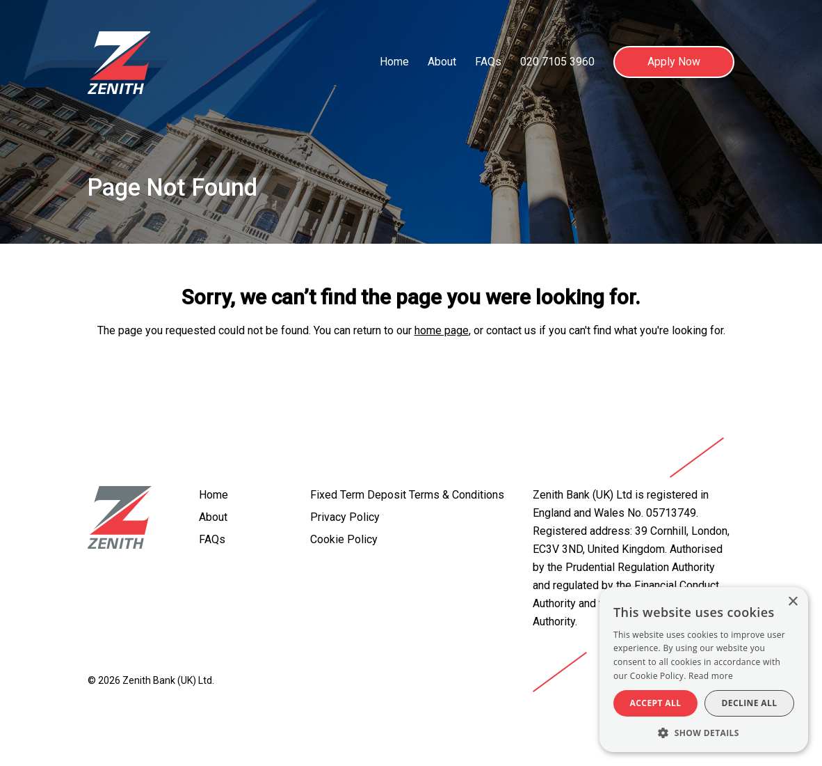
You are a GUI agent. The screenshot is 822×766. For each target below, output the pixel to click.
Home (394, 61)
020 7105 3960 (557, 61)
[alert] (703, 669)
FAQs (488, 61)
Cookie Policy (344, 539)
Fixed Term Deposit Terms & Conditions (407, 494)
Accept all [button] (656, 703)
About (442, 61)
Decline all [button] (749, 703)
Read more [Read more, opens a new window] (710, 676)
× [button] (792, 602)
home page (441, 330)
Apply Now (673, 61)
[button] (703, 732)
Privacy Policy (345, 517)
